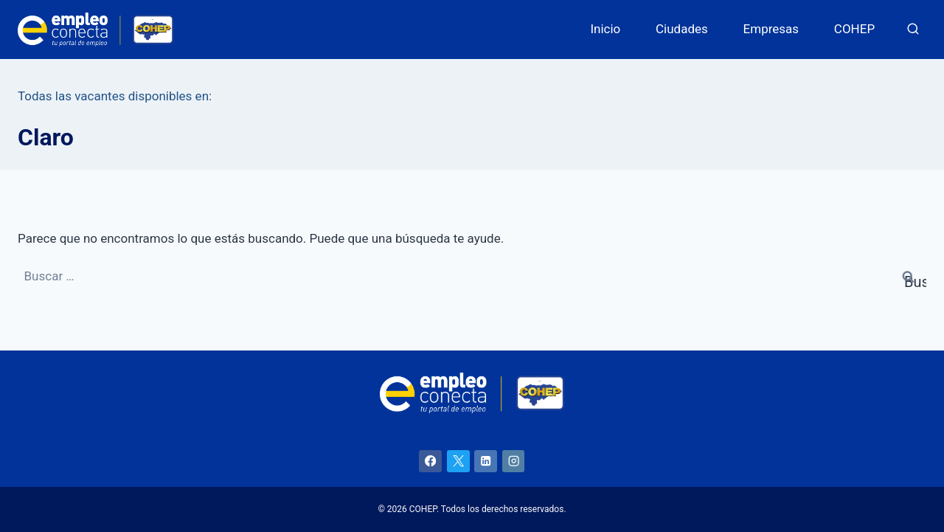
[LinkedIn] (485, 461)
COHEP (854, 28)
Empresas (771, 28)
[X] (458, 461)
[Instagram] (513, 461)
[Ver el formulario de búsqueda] (913, 29)
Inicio (605, 28)
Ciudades (682, 28)
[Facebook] (430, 461)
